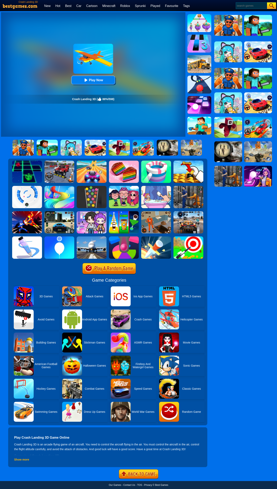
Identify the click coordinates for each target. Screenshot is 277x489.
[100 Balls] (92, 187)
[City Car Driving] (188, 212)
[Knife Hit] (156, 237)
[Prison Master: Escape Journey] (156, 212)
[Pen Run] (27, 237)
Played (155, 6)
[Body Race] (199, 15)
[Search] (251, 5)
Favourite (171, 6)
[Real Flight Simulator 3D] (92, 237)
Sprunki (140, 6)
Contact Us (129, 485)
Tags (186, 6)
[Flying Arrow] (188, 237)
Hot (57, 6)
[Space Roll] (27, 162)
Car (78, 6)
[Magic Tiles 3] (199, 36)
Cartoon (92, 6)
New (47, 6)
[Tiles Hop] (199, 97)
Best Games (161, 485)
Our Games (115, 485)
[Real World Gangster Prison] (188, 187)
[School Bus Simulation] (199, 56)
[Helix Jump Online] (124, 237)
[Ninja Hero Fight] (27, 212)
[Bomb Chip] (188, 162)
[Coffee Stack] (124, 212)
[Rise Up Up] (59, 237)
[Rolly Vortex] (27, 187)
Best (68, 6)
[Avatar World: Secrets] (92, 212)
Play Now (93, 80)
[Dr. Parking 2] (59, 162)
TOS (139, 485)
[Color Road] (199, 77)
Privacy (148, 485)
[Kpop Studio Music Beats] (124, 187)
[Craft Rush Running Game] (199, 118)
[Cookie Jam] (124, 162)
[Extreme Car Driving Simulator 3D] (59, 212)
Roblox (125, 6)
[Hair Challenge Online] (59, 187)
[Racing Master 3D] (92, 162)
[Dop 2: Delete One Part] (156, 187)
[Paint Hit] (156, 162)
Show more (21, 459)
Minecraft (108, 6)
